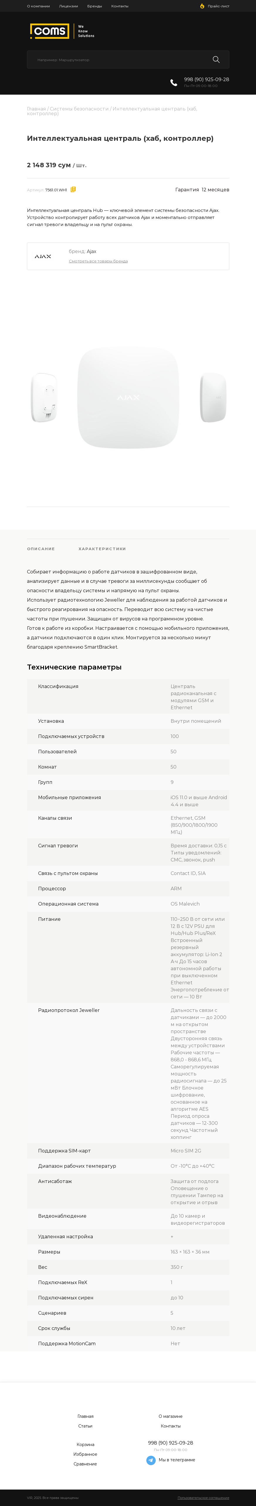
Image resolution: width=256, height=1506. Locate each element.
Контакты (119, 6)
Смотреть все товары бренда (98, 261)
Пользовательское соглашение (203, 1498)
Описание (41, 548)
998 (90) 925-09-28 (206, 79)
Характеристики (102, 548)
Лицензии (68, 6)
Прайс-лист (218, 6)
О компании (38, 6)
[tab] (53, 548)
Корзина (85, 1444)
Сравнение (85, 1464)
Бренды (94, 6)
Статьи (85, 1426)
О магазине (171, 1416)
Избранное (85, 1454)
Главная (36, 109)
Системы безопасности (79, 109)
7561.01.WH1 (56, 190)
